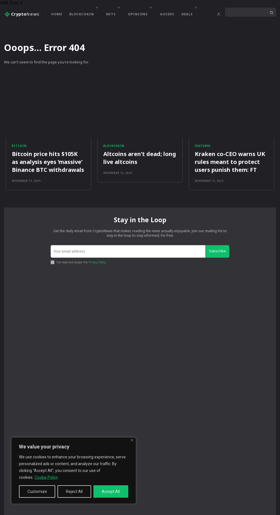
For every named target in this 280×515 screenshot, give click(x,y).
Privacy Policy (97, 258)
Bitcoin (18, 147)
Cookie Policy (46, 477)
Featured (202, 147)
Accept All (111, 491)
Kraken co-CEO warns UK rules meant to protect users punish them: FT (231, 159)
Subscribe (218, 247)
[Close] (132, 440)
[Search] (271, 12)
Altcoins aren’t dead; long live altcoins (138, 156)
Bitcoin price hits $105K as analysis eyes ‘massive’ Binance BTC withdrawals (48, 159)
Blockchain (113, 147)
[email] (129, 247)
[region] (73, 470)
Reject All (74, 491)
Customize (37, 491)
